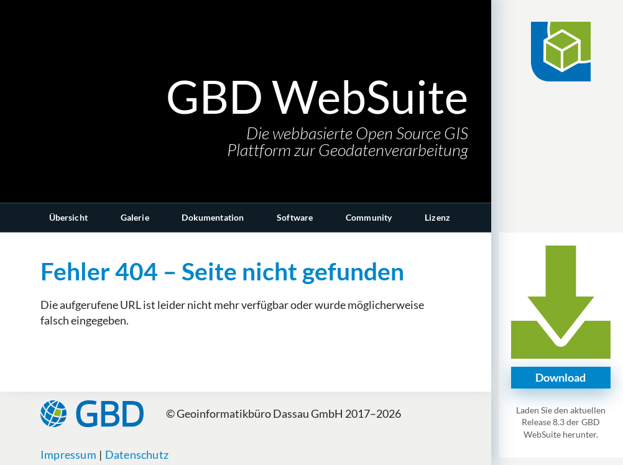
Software (295, 217)
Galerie (135, 217)
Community (369, 217)
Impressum (68, 454)
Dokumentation (213, 217)
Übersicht (68, 217)
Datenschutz (136, 454)
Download (560, 377)
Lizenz (437, 217)
